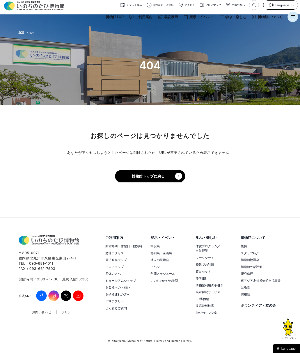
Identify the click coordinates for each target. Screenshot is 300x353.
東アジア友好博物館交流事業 (261, 280)
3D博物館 (202, 299)
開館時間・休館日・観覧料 (123, 246)
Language (286, 348)
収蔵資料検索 (205, 306)
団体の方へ (113, 273)
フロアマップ (114, 267)
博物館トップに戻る (148, 176)
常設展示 (166, 19)
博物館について (265, 19)
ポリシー (67, 312)
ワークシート (205, 257)
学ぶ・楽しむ (231, 19)
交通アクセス (114, 253)
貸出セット (203, 271)
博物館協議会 (250, 260)
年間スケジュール (163, 273)
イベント (157, 267)
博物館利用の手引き (209, 285)
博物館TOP (113, 19)
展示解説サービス (208, 292)
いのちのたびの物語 (164, 280)
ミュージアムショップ (120, 280)
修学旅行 (202, 278)
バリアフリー (114, 301)
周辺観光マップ (116, 260)
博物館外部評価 (251, 267)
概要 (244, 246)
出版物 (245, 287)
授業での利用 (205, 264)
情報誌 (245, 294)
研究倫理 (247, 273)
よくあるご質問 (116, 308)
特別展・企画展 (161, 253)
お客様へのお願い (117, 287)
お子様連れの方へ (117, 294)
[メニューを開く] (291, 19)
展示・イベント (197, 19)
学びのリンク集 (206, 313)
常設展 (155, 246)
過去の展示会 (160, 260)
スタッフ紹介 (250, 253)
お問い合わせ (41, 312)
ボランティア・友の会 (258, 305)
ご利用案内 (139, 19)
